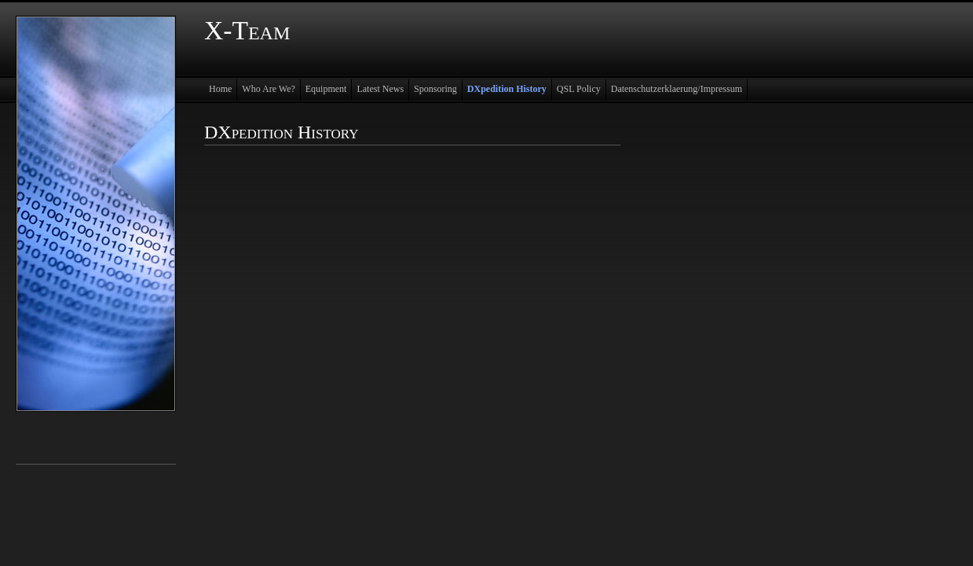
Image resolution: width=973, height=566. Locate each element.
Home (220, 88)
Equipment (326, 88)
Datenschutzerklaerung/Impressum (676, 88)
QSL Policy (579, 88)
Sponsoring (435, 88)
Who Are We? (268, 88)
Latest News (380, 88)
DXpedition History (507, 88)
